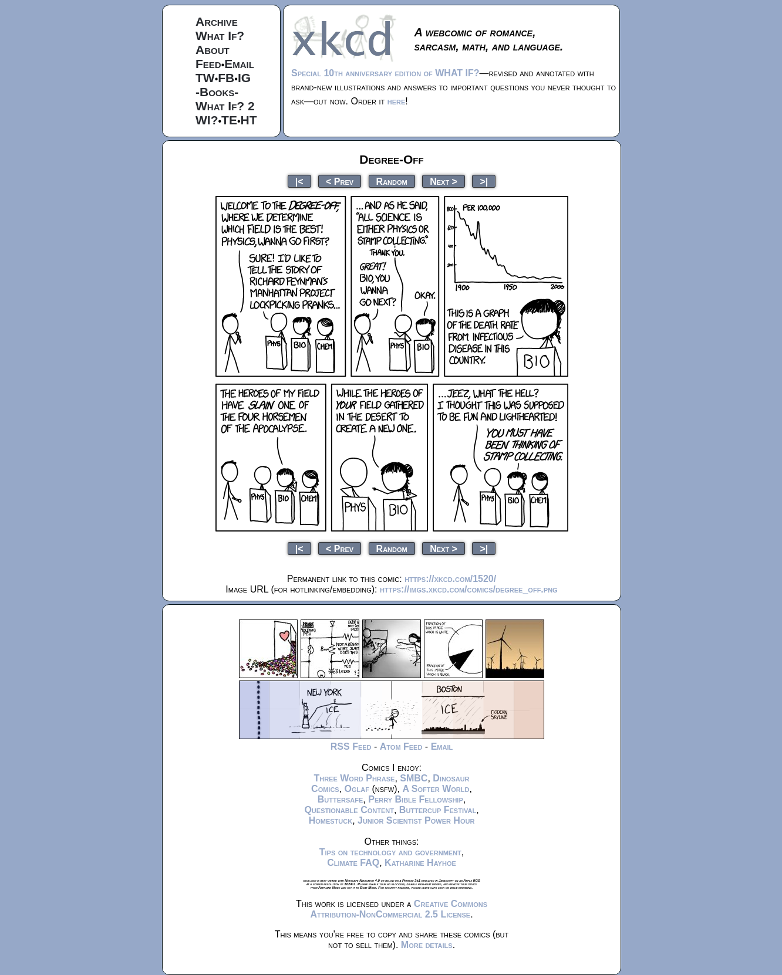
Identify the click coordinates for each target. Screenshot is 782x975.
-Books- (217, 92)
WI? (207, 120)
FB (226, 77)
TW (205, 77)
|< (299, 181)
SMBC (413, 778)
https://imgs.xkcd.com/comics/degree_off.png (469, 589)
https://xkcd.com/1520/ (450, 579)
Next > (443, 181)
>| (484, 181)
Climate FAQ (353, 863)
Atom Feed (401, 746)
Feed (208, 63)
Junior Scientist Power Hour (416, 820)
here (396, 101)
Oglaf (357, 789)
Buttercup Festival (437, 810)
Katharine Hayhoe (420, 863)
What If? (220, 35)
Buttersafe (340, 799)
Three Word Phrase (354, 778)
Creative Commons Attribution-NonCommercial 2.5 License (398, 909)
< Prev (339, 181)
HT (249, 120)
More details (427, 945)
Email (239, 63)
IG (244, 77)
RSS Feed (351, 746)
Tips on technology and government (390, 852)
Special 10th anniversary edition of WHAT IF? (385, 73)
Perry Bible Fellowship (415, 799)
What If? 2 (225, 106)
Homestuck (331, 820)
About (213, 49)
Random (391, 181)
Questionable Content (349, 810)
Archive (217, 21)
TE (229, 120)
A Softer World (435, 789)
